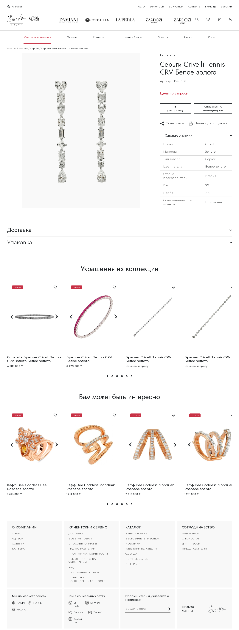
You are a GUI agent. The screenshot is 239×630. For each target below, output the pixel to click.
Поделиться (175, 123)
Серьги (34, 48)
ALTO (141, 6)
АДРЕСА (17, 538)
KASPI (18, 602)
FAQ (71, 567)
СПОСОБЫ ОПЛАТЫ (83, 543)
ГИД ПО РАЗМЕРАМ (82, 548)
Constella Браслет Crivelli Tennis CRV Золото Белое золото (34, 359)
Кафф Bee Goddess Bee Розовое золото (27, 487)
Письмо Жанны (188, 608)
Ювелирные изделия (37, 37)
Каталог (23, 48)
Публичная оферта (84, 572)
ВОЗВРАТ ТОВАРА (81, 538)
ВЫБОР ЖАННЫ (136, 533)
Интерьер (99, 37)
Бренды (163, 37)
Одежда (72, 37)
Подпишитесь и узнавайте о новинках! (147, 597)
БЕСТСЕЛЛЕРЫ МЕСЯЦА (142, 538)
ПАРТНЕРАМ (190, 533)
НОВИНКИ (132, 543)
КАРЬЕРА (18, 548)
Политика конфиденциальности (87, 579)
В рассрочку (175, 108)
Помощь (210, 6)
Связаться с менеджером (213, 108)
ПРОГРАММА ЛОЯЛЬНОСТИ (88, 553)
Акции (188, 37)
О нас (211, 37)
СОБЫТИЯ (19, 543)
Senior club (157, 6)
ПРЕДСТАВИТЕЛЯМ (195, 548)
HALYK (19, 609)
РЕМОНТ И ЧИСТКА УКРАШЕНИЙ (82, 560)
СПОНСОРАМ (191, 538)
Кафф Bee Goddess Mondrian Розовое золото (90, 487)
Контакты (194, 6)
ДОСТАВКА (76, 533)
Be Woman (176, 6)
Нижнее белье (132, 37)
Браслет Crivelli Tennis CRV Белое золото (89, 359)
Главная (11, 48)
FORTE (35, 602)
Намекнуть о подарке (211, 123)
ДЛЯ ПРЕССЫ (191, 543)
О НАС (16, 533)
